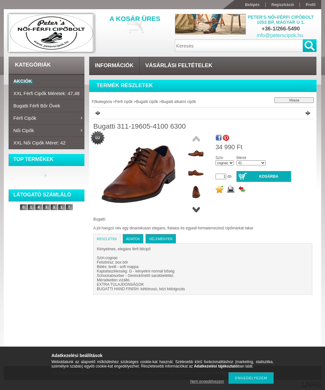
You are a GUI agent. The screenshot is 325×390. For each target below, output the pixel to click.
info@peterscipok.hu (280, 35)
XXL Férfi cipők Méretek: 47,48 (46, 93)
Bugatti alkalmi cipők (178, 101)
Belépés (252, 5)
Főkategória (102, 101)
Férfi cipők (46, 118)
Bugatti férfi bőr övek (36, 105)
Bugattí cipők (147, 101)
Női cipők (46, 131)
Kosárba (268, 176)
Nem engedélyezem (207, 381)
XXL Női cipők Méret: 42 (39, 142)
